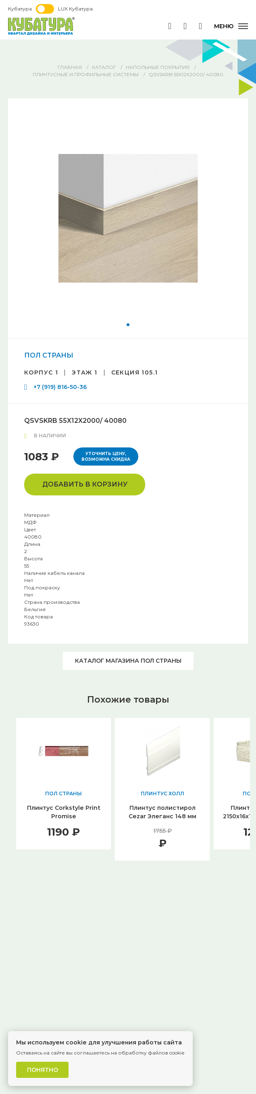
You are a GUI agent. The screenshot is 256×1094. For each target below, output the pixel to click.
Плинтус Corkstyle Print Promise (63, 812)
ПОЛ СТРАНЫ (48, 355)
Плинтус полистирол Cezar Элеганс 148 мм (162, 812)
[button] (128, 324)
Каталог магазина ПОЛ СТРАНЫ (128, 660)
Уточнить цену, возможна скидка (105, 456)
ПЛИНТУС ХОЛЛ (162, 793)
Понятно (42, 1069)
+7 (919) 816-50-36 (60, 387)
